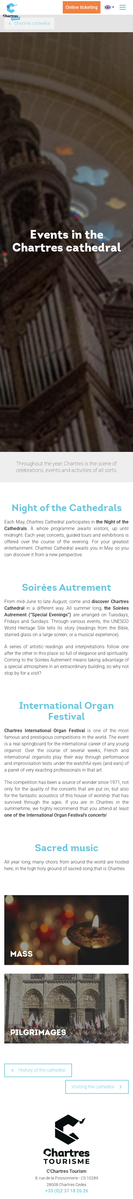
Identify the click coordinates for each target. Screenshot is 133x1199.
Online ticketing (82, 7)
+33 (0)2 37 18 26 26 (66, 1191)
